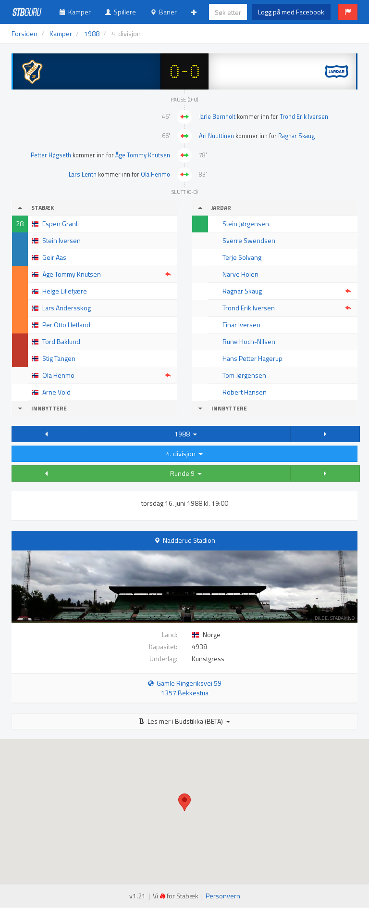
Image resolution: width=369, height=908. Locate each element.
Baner (163, 12)
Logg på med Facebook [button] (291, 12)
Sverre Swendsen (248, 240)
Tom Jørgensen (244, 375)
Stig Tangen (58, 358)
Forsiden (24, 33)
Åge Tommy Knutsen (142, 155)
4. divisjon (184, 453)
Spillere (120, 12)
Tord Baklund (61, 341)
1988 (185, 434)
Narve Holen (240, 274)
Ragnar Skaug (296, 136)
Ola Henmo (155, 174)
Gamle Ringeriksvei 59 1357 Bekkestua (184, 688)
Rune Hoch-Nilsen (248, 341)
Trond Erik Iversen (304, 116)
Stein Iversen (61, 240)
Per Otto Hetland (66, 325)
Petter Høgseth (51, 155)
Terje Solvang (241, 257)
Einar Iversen (241, 325)
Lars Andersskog (66, 308)
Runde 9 (186, 473)
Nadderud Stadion (189, 540)
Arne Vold (56, 392)
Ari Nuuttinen (216, 136)
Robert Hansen (244, 392)
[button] (347, 12)
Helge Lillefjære (64, 291)
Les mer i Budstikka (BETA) (184, 721)
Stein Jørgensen (245, 223)
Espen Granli (60, 223)
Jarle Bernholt (217, 116)
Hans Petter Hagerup (252, 358)
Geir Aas (54, 257)
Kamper (75, 12)
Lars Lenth (83, 174)
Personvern (223, 896)
